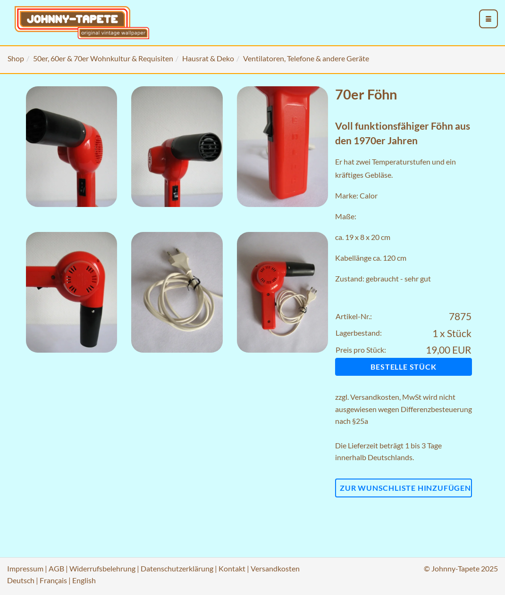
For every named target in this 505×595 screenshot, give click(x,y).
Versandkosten (374, 396)
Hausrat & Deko (208, 58)
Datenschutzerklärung (177, 568)
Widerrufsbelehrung (102, 568)
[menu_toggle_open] (488, 18)
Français (53, 580)
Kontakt (232, 568)
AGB (56, 568)
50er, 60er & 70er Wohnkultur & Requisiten (103, 58)
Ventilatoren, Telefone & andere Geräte (306, 58)
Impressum (25, 568)
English (84, 580)
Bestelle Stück (403, 366)
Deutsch (20, 580)
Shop (16, 58)
